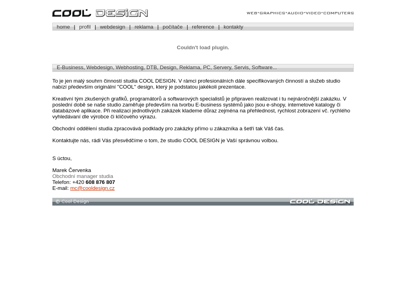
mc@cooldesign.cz (92, 188)
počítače (172, 27)
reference (203, 27)
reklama (143, 27)
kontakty (233, 27)
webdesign (112, 27)
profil (85, 27)
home (63, 27)
